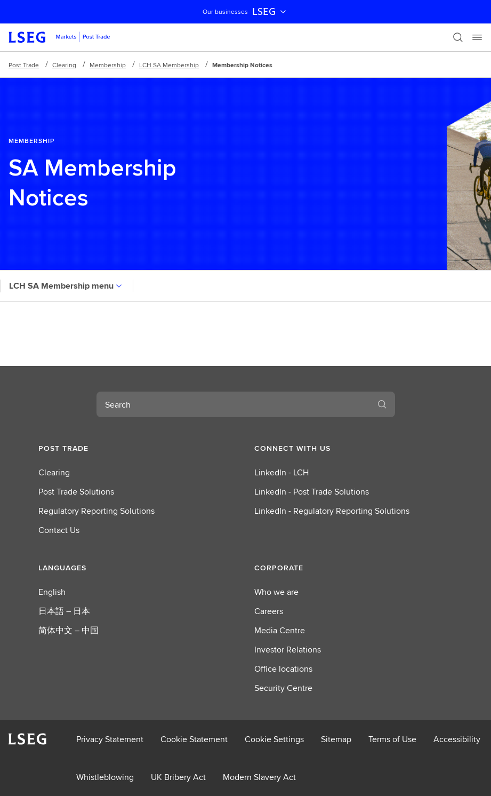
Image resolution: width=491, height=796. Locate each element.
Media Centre (279, 630)
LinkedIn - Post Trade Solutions (311, 491)
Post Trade (24, 64)
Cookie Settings (274, 739)
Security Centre (283, 688)
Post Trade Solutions (76, 491)
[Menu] (477, 37)
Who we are (276, 592)
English (52, 592)
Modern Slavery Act (259, 777)
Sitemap (336, 739)
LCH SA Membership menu (66, 286)
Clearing (64, 64)
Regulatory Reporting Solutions (96, 511)
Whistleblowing (105, 777)
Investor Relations (287, 649)
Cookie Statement (194, 739)
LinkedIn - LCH (281, 472)
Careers (268, 611)
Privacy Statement (109, 739)
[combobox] (232, 404)
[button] (137, 448)
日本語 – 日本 (64, 611)
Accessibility (456, 739)
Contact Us (58, 530)
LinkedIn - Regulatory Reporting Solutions (331, 511)
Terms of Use (392, 739)
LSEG (270, 11)
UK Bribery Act (178, 777)
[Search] (458, 37)
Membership (108, 64)
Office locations (283, 669)
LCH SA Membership (169, 64)
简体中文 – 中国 (68, 630)
